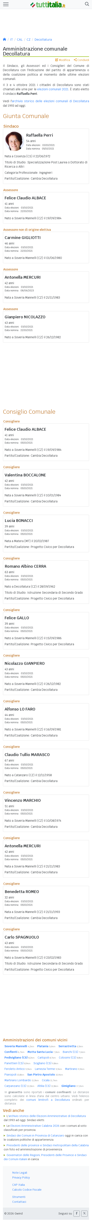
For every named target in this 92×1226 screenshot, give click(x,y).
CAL (20, 40)
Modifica (62, 60)
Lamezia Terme (48, 1069)
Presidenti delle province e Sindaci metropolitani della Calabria (48, 1145)
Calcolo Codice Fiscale (27, 1189)
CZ (28, 40)
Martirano (74, 1069)
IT (11, 40)
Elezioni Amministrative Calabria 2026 (35, 1126)
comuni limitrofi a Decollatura (48, 1100)
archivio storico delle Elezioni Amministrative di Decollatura (47, 1116)
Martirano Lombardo (21, 1080)
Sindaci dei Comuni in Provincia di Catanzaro (35, 1135)
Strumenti (18, 1197)
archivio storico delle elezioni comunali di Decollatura (50, 101)
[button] (86, 4)
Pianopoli (14, 1074)
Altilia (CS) (47, 1086)
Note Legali (19, 1172)
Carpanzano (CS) (19, 1086)
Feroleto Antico (18, 1069)
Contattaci (19, 1202)
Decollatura (43, 40)
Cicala (49, 1080)
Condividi (81, 60)
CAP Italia (18, 1185)
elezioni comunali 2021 (52, 89)
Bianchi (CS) (74, 1052)
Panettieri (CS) (17, 1063)
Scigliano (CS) (46, 1063)
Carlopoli (47, 1057)
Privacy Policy (21, 1177)
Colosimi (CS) (71, 1057)
